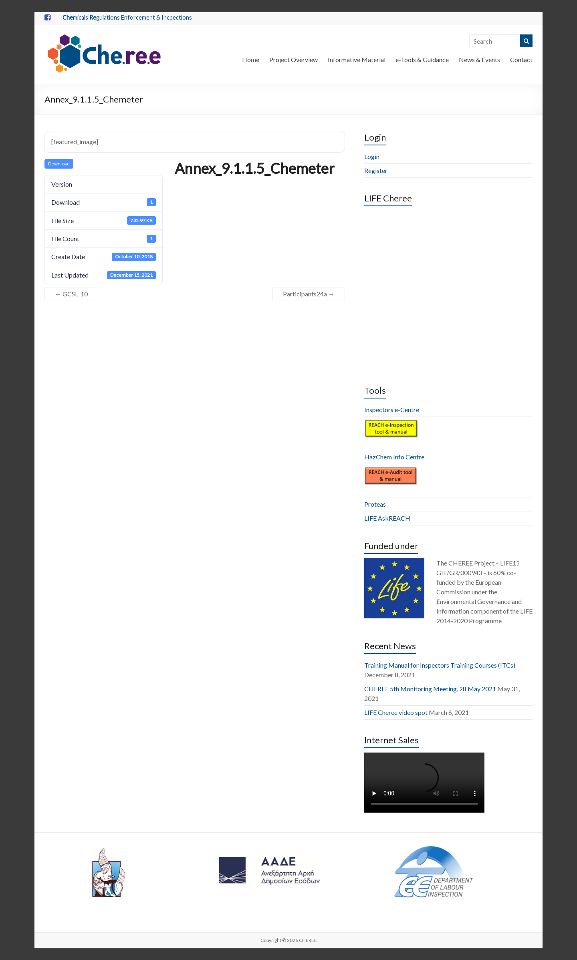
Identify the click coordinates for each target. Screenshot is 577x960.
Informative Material (356, 59)
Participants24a (309, 294)
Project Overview (293, 59)
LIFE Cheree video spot (396, 712)
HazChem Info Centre (394, 457)
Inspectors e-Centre (391, 409)
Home (250, 59)
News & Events (479, 59)
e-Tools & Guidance (422, 59)
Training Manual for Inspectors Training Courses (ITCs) (439, 665)
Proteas (375, 504)
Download (59, 164)
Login (371, 156)
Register (375, 170)
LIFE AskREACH (387, 518)
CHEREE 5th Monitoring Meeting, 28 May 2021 (430, 688)
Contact (521, 59)
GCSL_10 (71, 294)
